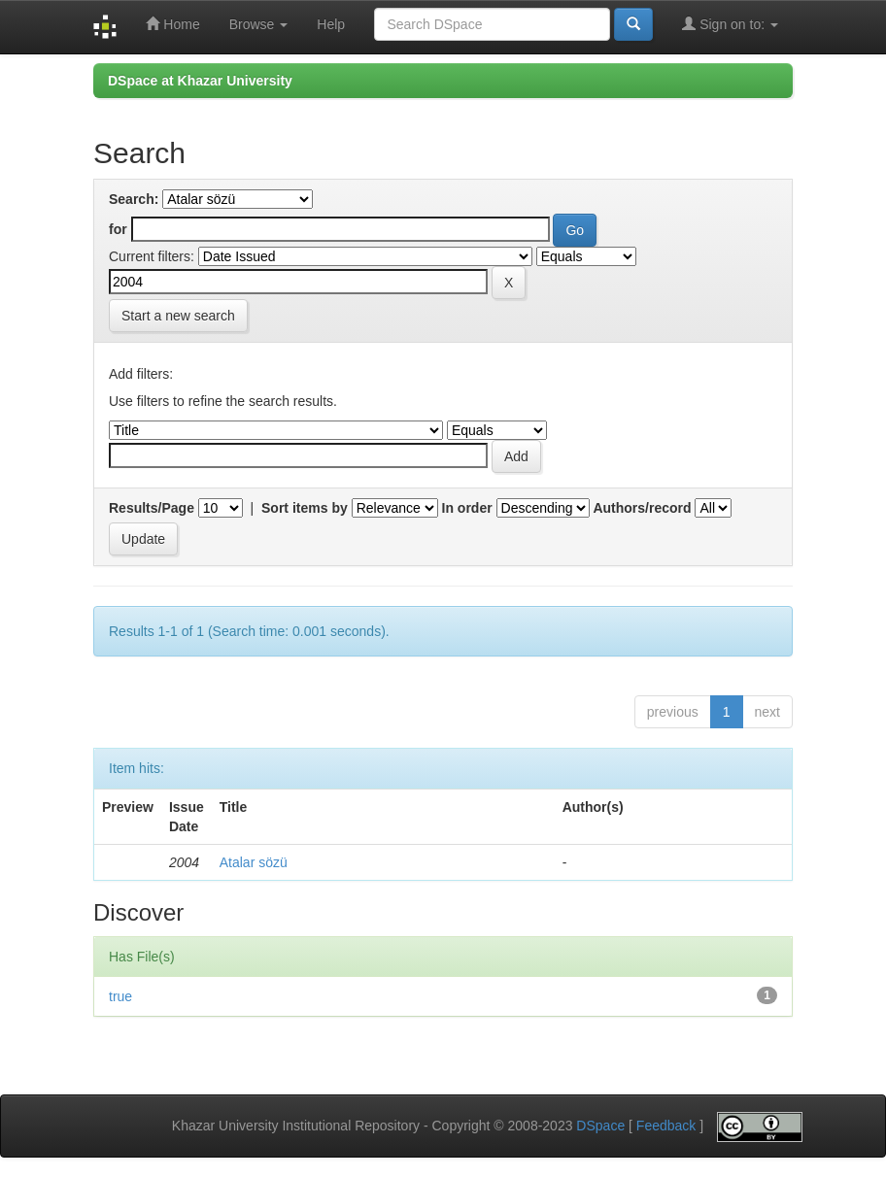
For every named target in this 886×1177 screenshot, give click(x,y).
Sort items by (304, 508)
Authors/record (642, 508)
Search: (133, 199)
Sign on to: (730, 24)
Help (331, 24)
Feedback (666, 1125)
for (118, 229)
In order (467, 508)
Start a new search (178, 315)
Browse (259, 24)
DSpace (600, 1125)
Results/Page (151, 508)
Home (172, 24)
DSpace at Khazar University (200, 80)
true (120, 996)
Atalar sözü (254, 862)
